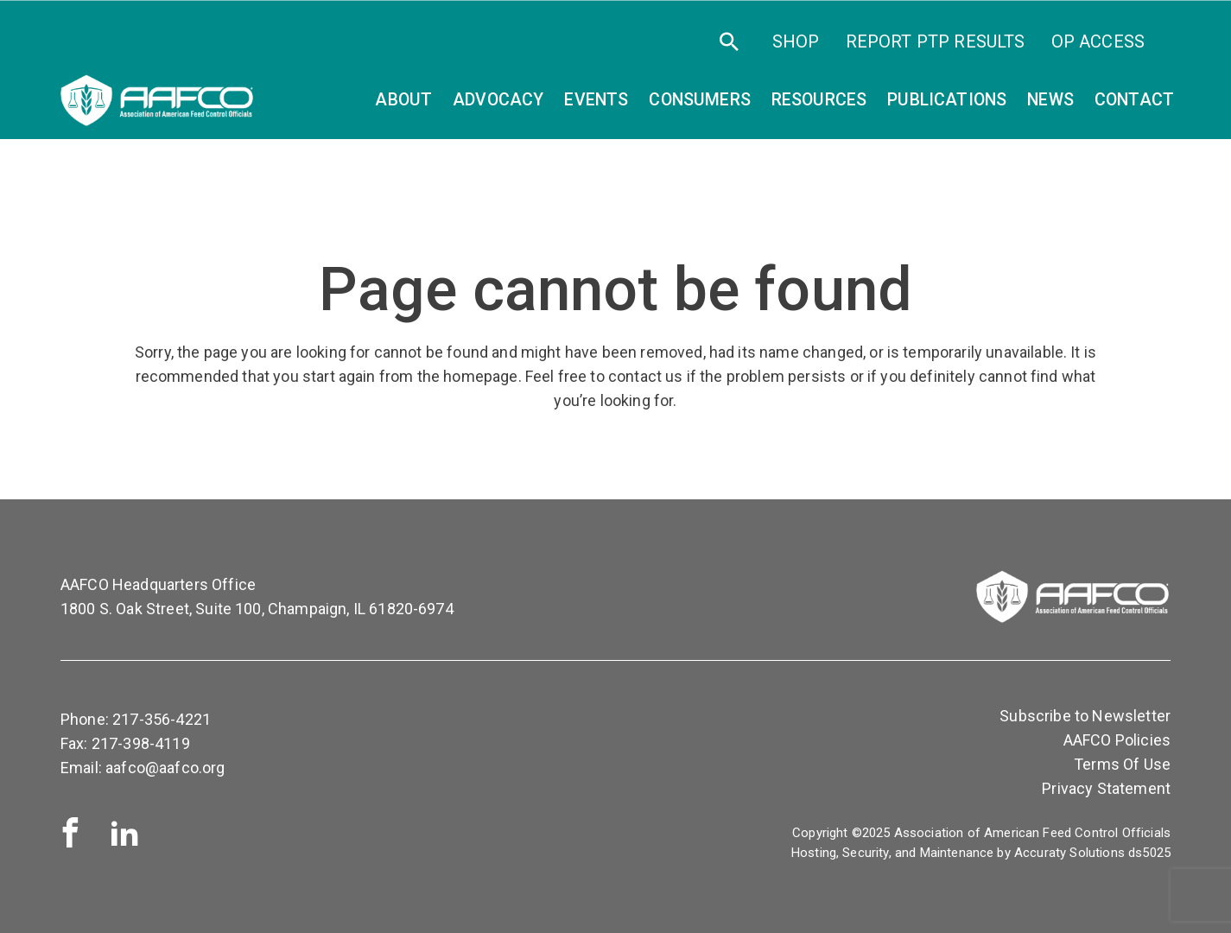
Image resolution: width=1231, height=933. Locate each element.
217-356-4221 (161, 719)
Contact (1134, 100)
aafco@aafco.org (165, 767)
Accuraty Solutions (1069, 852)
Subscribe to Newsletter (1085, 716)
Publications (946, 100)
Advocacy (498, 100)
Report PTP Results (935, 41)
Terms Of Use (1122, 764)
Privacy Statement (1106, 788)
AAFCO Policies (1117, 740)
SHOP (796, 41)
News (1050, 100)
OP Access (1098, 41)
